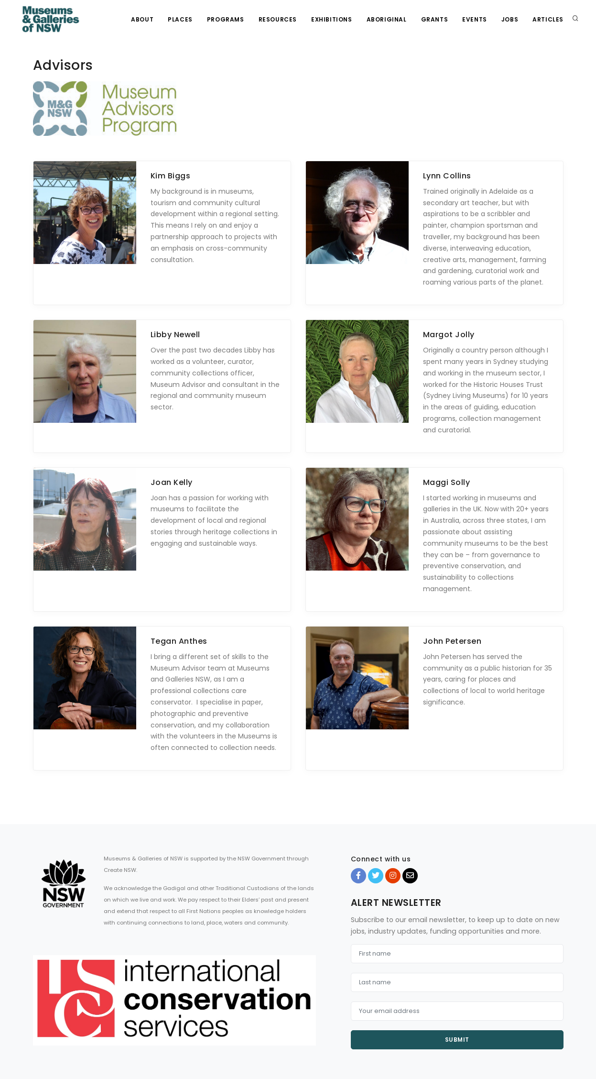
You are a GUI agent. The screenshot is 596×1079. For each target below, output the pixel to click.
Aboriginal (387, 19)
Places (180, 19)
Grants (434, 19)
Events (474, 19)
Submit (457, 1039)
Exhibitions (331, 19)
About (142, 19)
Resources (278, 19)
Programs (225, 19)
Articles (547, 19)
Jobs (509, 19)
